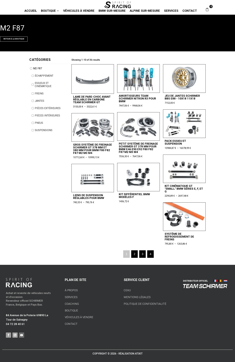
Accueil (30, 11)
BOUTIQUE (48, 11)
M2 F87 (37, 68)
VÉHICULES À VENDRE (78, 11)
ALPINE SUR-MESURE (145, 11)
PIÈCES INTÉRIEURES (47, 115)
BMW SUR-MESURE (112, 11)
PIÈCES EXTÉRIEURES (48, 108)
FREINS (39, 93)
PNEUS (39, 122)
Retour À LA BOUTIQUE (13, 39)
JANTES (39, 100)
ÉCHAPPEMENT (44, 75)
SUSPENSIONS (43, 130)
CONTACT (189, 11)
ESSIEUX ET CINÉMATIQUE (43, 85)
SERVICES (171, 11)
